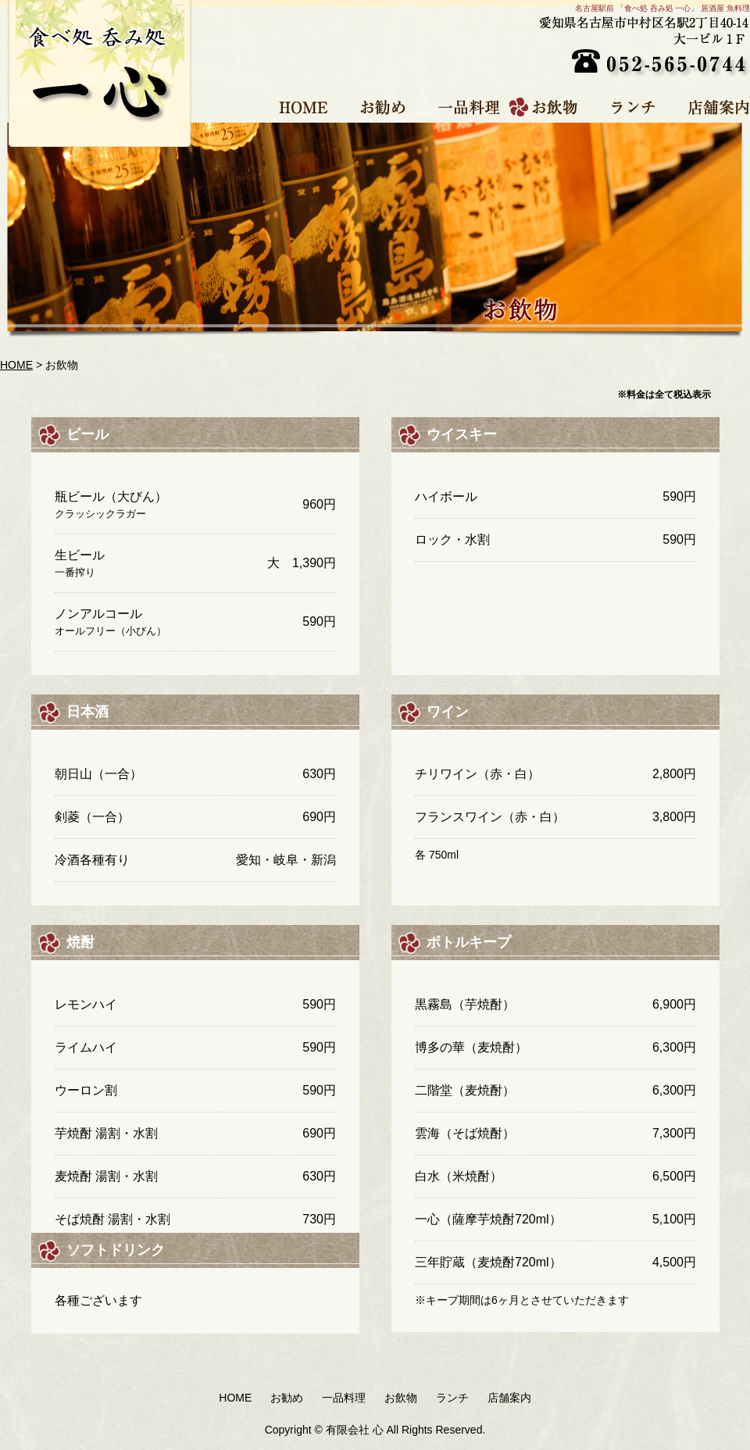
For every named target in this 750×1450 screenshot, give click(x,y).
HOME (297, 107)
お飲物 (549, 107)
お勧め (377, 107)
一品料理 (462, 107)
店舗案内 (707, 107)
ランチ (627, 107)
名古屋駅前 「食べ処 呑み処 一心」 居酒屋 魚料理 (662, 8)
